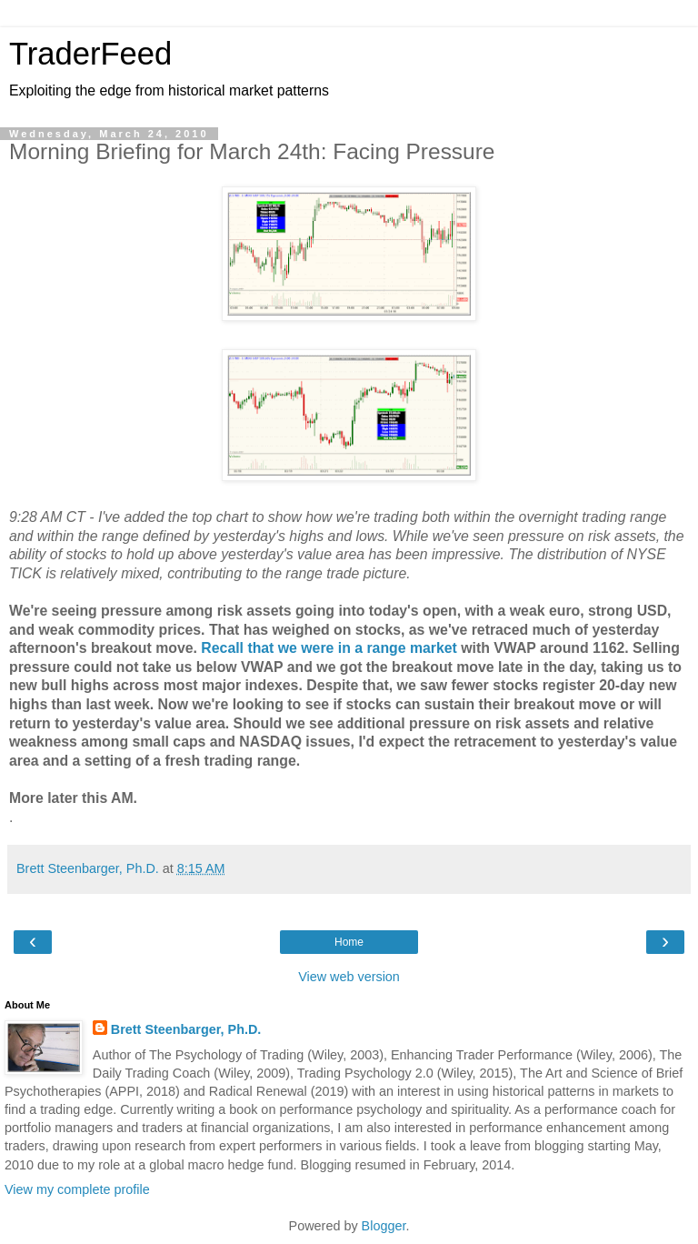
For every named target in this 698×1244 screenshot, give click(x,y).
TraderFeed (90, 53)
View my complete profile (77, 1189)
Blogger (384, 1226)
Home (349, 942)
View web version (349, 976)
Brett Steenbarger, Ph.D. (186, 1029)
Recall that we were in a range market (329, 648)
